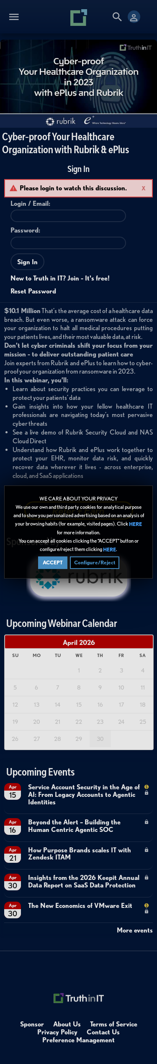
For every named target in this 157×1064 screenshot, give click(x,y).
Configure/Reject (94, 562)
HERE (135, 524)
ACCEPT (53, 562)
